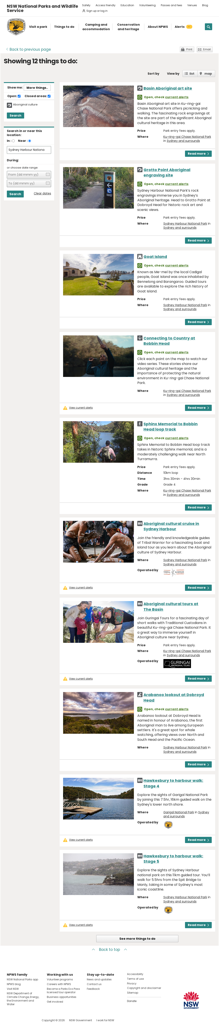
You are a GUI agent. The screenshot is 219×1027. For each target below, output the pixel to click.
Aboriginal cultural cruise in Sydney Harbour (171, 526)
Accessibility (135, 974)
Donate (131, 1001)
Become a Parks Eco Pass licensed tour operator (63, 990)
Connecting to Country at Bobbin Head (169, 340)
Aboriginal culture (25, 105)
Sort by (153, 73)
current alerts (176, 97)
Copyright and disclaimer (144, 988)
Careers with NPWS (59, 984)
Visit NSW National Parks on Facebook (11, 1020)
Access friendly (105, 5)
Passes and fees (171, 5)
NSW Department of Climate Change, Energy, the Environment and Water (23, 998)
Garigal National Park (178, 812)
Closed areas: (37, 96)
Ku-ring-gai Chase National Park (187, 137)
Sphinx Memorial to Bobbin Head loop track (171, 426)
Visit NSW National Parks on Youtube (29, 1020)
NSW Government (80, 1020)
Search (15, 115)
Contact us (94, 984)
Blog (205, 5)
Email (207, 49)
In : (9, 141)
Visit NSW (13, 989)
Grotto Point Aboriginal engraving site (167, 172)
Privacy (131, 983)
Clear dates (42, 193)
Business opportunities (61, 997)
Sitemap (132, 992)
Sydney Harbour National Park (185, 223)
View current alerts (81, 407)
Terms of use (135, 979)
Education (127, 5)
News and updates (99, 979)
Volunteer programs (60, 979)
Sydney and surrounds (183, 141)
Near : (23, 141)
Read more (198, 153)
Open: (14, 96)
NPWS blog (14, 984)
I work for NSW (105, 1020)
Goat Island (155, 256)
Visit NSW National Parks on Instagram (20, 1020)
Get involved (55, 1001)
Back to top (109, 949)
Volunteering (147, 5)
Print (189, 49)
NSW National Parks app (22, 979)
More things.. (37, 88)
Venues (192, 5)
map (208, 73)
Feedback (93, 989)
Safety (86, 5)
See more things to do (137, 939)
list (191, 73)
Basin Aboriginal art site (168, 88)
